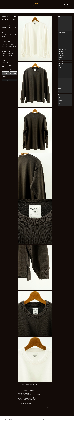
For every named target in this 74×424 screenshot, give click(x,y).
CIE (60, 67)
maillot (60, 45)
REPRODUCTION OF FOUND (64, 69)
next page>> (30, 409)
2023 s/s (59, 97)
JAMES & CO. (61, 55)
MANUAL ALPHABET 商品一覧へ (24, 403)
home (15, 10)
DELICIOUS (61, 53)
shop (49, 10)
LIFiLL (60, 65)
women (32, 10)
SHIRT (59, 19)
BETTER (61, 51)
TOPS (59, 16)
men (24, 10)
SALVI (60, 73)
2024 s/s (59, 91)
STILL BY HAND (62, 32)
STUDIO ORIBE (62, 57)
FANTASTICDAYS (62, 38)
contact (58, 10)
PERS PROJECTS (62, 49)
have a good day (62, 43)
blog (41, 10)
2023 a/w (60, 94)
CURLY (60, 36)
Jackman (61, 61)
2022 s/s (59, 103)
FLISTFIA (61, 63)
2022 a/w (60, 100)
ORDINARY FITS (62, 47)
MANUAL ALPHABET (63, 34)
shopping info (65, 4)
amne (60, 59)
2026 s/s (59, 78)
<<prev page (21, 409)
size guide (4, 76)
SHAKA (60, 71)
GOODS (59, 29)
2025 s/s (59, 85)
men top (25, 409)
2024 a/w (60, 88)
